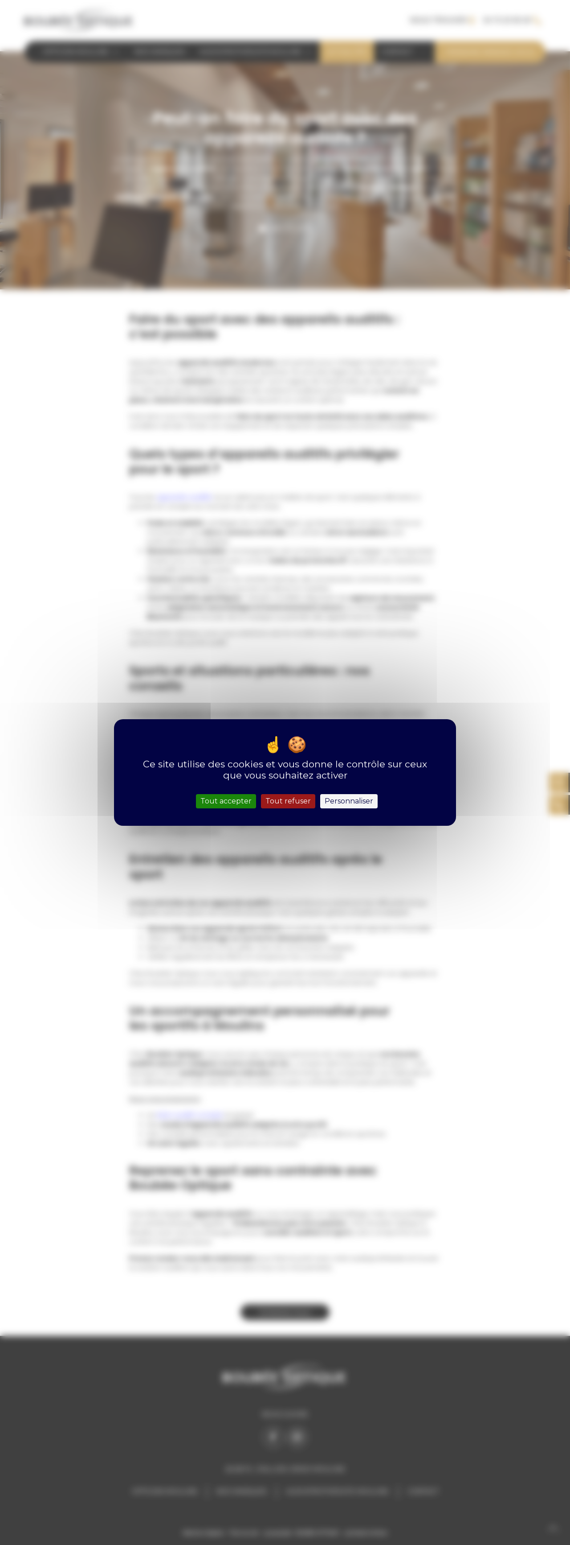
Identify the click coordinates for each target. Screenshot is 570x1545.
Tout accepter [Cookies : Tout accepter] (226, 801)
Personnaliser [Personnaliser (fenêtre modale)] (349, 801)
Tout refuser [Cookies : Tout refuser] (288, 801)
